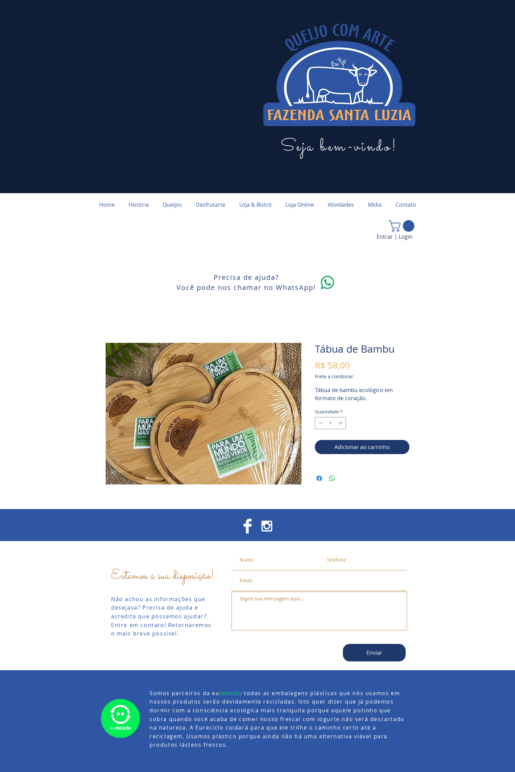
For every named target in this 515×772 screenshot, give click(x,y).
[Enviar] (374, 652)
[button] (403, 226)
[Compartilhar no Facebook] (319, 478)
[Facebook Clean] (247, 526)
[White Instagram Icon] (266, 526)
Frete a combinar (334, 376)
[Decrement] (320, 423)
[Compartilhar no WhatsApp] (332, 478)
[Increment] (341, 423)
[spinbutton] (330, 423)
